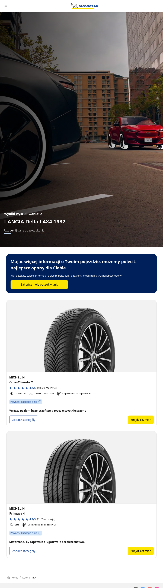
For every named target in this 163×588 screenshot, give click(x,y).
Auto (25, 577)
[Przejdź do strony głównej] (85, 6)
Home (12, 577)
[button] (33, 388)
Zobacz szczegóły (23, 420)
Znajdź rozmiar (141, 420)
